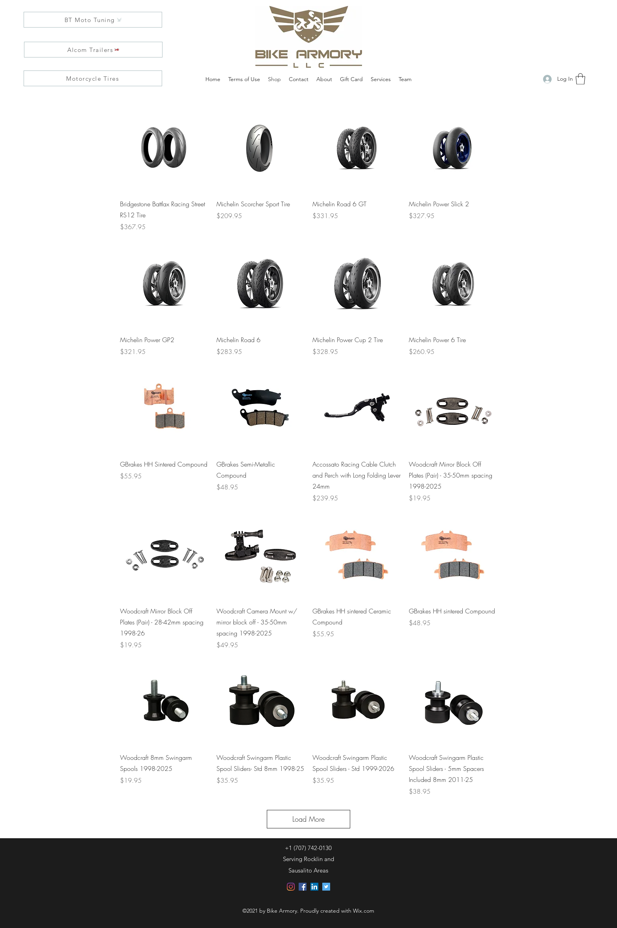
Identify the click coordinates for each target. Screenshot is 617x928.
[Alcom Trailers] (93, 49)
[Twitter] (326, 887)
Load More (308, 819)
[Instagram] (291, 887)
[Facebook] (303, 887)
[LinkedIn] (314, 887)
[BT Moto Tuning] (93, 20)
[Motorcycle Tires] (93, 78)
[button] (580, 79)
